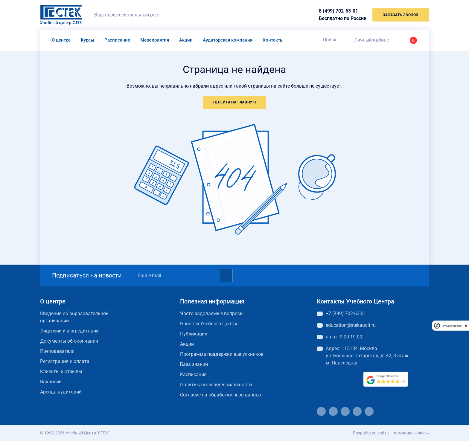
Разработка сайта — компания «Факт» (391, 433)
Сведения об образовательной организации (74, 317)
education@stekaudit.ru (351, 325)
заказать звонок (400, 15)
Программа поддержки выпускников (222, 354)
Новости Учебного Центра (209, 323)
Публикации (193, 334)
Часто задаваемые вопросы (211, 313)
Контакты (273, 40)
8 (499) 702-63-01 (338, 11)
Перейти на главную (234, 102)
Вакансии (51, 381)
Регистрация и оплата (64, 361)
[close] (466, 325)
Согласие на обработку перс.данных (221, 395)
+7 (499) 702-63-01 (346, 313)
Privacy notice (452, 325)
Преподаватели (57, 351)
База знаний (194, 364)
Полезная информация (212, 301)
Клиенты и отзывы (61, 371)
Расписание (117, 40)
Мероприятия (154, 40)
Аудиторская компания (227, 40)
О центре (61, 40)
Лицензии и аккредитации (69, 331)
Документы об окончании (69, 341)
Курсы (87, 40)
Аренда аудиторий (61, 392)
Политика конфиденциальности (216, 384)
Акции (186, 40)
